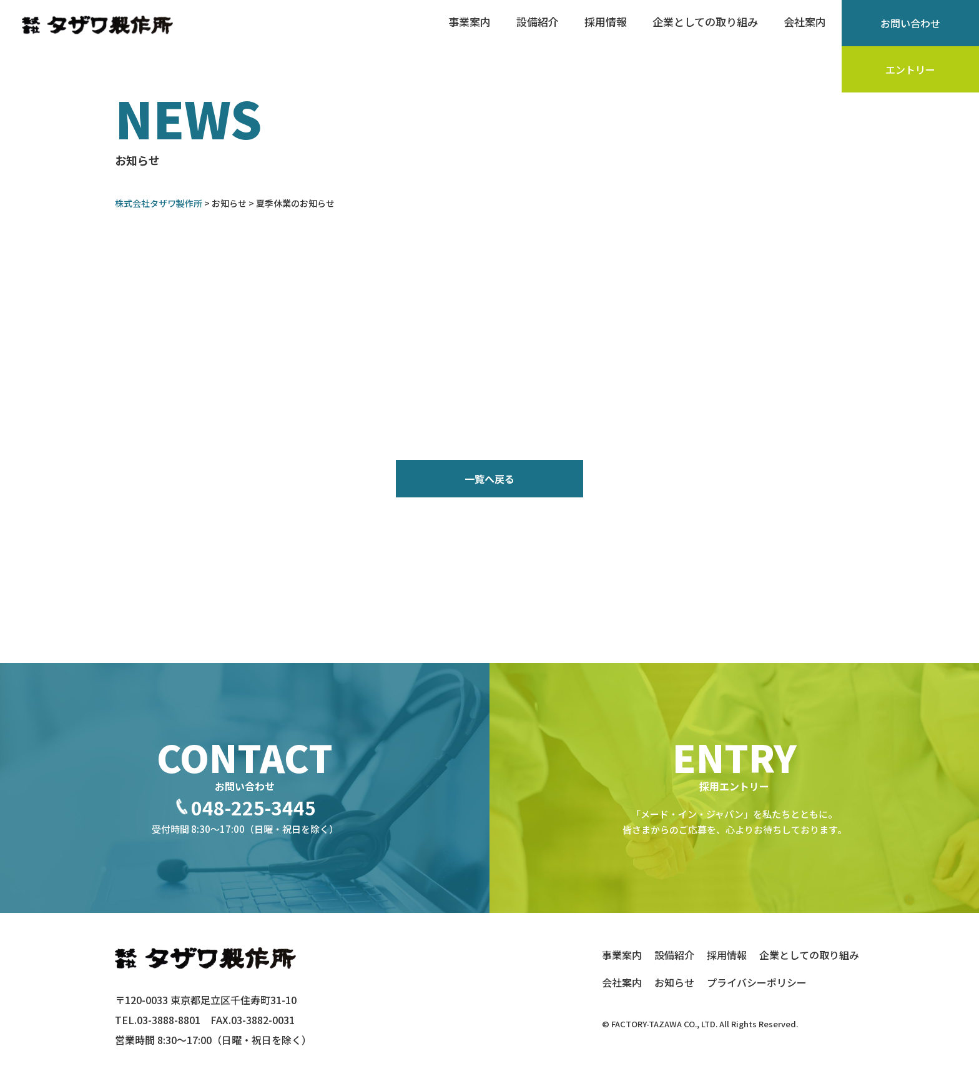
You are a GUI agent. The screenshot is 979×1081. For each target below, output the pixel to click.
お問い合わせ (910, 23)
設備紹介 (537, 21)
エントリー (910, 69)
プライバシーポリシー (757, 982)
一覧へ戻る (489, 478)
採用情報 (605, 21)
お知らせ (674, 982)
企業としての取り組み (705, 21)
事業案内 (469, 21)
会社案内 (805, 21)
